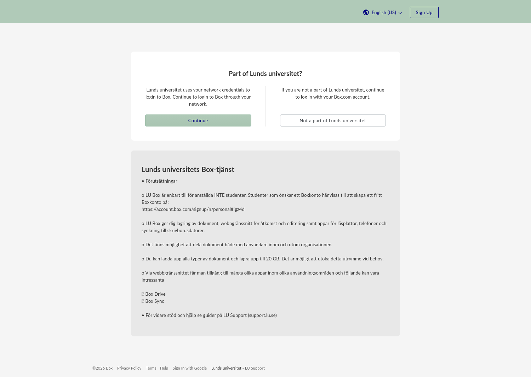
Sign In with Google (190, 368)
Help (164, 368)
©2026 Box (102, 368)
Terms (151, 368)
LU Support (255, 368)
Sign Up (424, 12)
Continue (198, 120)
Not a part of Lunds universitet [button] (332, 120)
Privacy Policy (129, 368)
